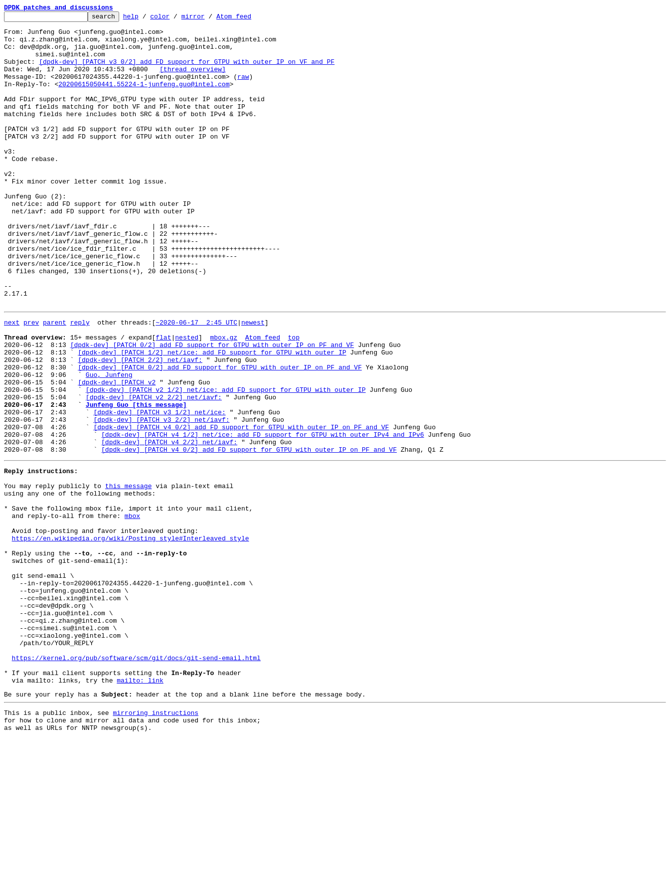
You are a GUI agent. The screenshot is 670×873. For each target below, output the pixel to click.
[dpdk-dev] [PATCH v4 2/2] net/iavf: (169, 525)
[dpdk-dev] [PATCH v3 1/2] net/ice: (159, 489)
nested (186, 399)
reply (80, 381)
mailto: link (140, 808)
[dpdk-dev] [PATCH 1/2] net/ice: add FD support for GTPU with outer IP (212, 417)
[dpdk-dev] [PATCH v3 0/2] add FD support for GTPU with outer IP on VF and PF (187, 71)
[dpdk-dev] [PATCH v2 (117, 453)
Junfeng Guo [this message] (136, 480)
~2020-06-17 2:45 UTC (196, 381)
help (146, 18)
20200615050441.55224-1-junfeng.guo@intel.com (143, 98)
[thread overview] (193, 80)
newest (253, 381)
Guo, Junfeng (109, 444)
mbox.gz (223, 399)
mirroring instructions (155, 844)
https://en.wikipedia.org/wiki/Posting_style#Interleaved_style (130, 638)
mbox (132, 611)
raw (243, 89)
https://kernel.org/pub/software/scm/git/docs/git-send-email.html (136, 781)
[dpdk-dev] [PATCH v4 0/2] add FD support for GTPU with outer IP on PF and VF (241, 507)
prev (31, 381)
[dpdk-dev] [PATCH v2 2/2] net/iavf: (154, 471)
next (11, 381)
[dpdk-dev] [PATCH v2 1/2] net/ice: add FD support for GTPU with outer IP (226, 462)
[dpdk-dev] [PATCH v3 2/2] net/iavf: (161, 498)
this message (128, 575)
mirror (208, 18)
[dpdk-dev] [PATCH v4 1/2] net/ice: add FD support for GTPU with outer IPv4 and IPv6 (262, 516)
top (293, 399)
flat (163, 399)
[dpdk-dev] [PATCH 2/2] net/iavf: (140, 426)
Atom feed (249, 18)
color (175, 18)
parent (54, 381)
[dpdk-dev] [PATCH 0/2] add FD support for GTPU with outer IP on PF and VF (212, 408)
